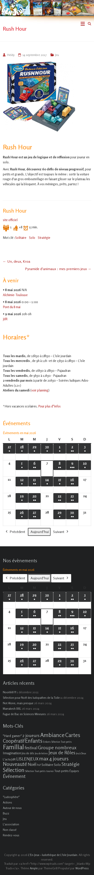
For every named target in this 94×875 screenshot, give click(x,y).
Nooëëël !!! (9, 692)
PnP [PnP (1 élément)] (39, 765)
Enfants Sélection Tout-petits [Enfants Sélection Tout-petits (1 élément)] (57, 742)
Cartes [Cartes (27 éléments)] (72, 735)
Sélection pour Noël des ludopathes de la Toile (31, 697)
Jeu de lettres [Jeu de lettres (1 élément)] (41, 753)
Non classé (9, 829)
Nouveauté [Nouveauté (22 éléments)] (15, 764)
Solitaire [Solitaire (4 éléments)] (47, 765)
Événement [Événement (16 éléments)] (14, 776)
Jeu (57, 55)
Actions (7, 802)
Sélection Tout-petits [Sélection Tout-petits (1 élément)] (35, 771)
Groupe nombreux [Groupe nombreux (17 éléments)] (57, 747)
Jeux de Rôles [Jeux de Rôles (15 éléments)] (62, 752)
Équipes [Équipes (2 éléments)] (74, 771)
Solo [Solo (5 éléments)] (57, 764)
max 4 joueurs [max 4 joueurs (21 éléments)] (54, 758)
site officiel (10, 220)
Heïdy (10, 55)
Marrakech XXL (12, 708)
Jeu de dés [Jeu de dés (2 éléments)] (28, 753)
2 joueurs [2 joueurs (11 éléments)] (31, 735)
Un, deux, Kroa (16, 261)
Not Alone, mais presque (18, 703)
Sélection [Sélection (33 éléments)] (13, 770)
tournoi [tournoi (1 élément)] (50, 771)
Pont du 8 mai (11, 307)
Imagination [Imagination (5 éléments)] (12, 753)
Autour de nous (12, 808)
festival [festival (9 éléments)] (31, 747)
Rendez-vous (11, 835)
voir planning (39, 390)
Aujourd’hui (40, 531)
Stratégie (44, 238)
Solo (32, 238)
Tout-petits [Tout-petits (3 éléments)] (61, 771)
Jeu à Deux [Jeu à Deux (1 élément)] (81, 753)
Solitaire (20, 238)
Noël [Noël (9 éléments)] (32, 764)
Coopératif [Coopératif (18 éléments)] (13, 741)
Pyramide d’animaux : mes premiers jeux (58, 269)
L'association (11, 824)
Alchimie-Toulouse (15, 295)
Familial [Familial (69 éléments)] (13, 747)
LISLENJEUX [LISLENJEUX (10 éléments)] (27, 758)
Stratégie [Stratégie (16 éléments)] (70, 764)
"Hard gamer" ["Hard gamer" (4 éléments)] (12, 736)
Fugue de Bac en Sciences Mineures (24, 714)
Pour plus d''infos (49, 406)
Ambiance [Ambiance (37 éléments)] (52, 735)
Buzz (6, 813)
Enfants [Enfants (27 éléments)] (33, 740)
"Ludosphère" (11, 797)
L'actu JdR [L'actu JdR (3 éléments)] (9, 759)
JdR (5, 319)
